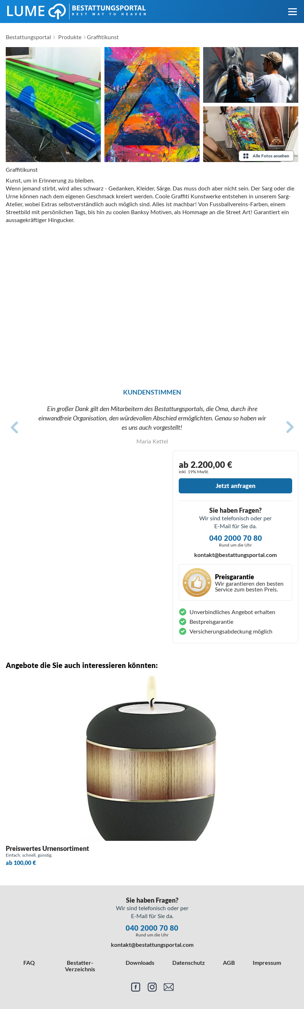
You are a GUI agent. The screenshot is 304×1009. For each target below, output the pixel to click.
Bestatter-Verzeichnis (80, 965)
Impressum (267, 962)
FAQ (29, 962)
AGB (229, 962)
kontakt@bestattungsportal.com (235, 554)
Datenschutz (188, 962)
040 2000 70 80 (235, 538)
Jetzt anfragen (236, 485)
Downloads (140, 962)
